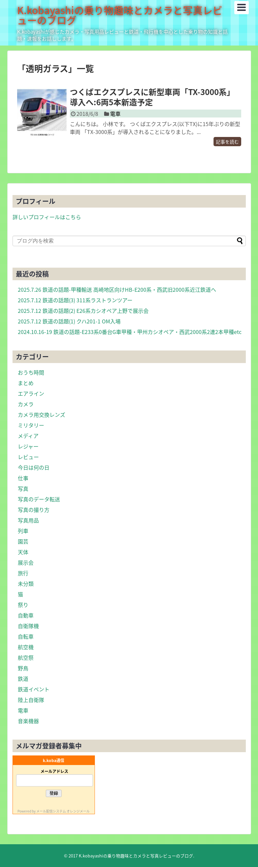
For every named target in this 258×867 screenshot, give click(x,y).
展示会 (26, 562)
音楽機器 (28, 721)
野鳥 (23, 668)
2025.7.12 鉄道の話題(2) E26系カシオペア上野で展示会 (83, 311)
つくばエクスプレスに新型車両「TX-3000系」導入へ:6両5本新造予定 (152, 97)
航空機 (26, 647)
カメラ (26, 404)
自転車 (26, 636)
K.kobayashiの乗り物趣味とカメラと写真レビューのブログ (119, 15)
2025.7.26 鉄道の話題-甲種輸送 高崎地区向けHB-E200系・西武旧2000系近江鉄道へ (117, 289)
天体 (23, 552)
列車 (23, 531)
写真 (23, 488)
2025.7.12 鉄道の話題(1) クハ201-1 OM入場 (69, 321)
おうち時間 (31, 372)
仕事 (23, 478)
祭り (23, 605)
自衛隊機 (28, 626)
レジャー (28, 446)
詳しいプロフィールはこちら (47, 217)
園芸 (23, 541)
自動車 (26, 615)
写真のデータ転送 (39, 499)
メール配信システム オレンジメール (63, 811)
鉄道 (23, 679)
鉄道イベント (33, 689)
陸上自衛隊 (31, 700)
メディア (28, 436)
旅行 (23, 573)
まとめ (26, 383)
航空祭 (26, 657)
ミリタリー (31, 425)
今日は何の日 (33, 467)
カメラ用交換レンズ (41, 414)
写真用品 (28, 520)
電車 (115, 113)
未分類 (26, 583)
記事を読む (227, 141)
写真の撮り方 (33, 510)
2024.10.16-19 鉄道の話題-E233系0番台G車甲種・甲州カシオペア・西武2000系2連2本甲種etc (130, 332)
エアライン (31, 393)
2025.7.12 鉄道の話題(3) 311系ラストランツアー (75, 300)
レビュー (28, 457)
